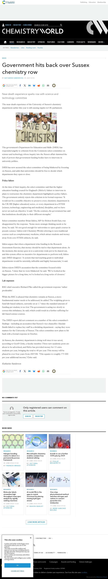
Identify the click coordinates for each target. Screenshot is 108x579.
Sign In (8, 25)
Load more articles (36, 522)
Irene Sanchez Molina (58, 509)
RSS (50, 538)
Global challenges (85, 562)
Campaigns (53, 562)
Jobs (22, 48)
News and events (39, 562)
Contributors (41, 538)
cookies (84, 572)
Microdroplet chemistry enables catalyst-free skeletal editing (36, 456)
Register (17, 25)
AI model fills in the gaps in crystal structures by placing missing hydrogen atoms (35, 496)
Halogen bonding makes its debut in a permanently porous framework (11, 457)
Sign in (28, 416)
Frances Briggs (13, 466)
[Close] (30, 538)
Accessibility (50, 553)
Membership (101, 2)
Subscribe (27, 25)
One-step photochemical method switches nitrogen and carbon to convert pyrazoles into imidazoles (59, 497)
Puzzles (40, 48)
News (4, 58)
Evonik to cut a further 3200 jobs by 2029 (59, 455)
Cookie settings (17, 571)
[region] (17, 556)
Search (61, 25)
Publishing (83, 2)
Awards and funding (68, 562)
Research (7, 451)
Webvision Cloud (102, 577)
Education (92, 2)
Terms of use (38, 553)
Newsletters (15, 48)
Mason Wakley (36, 506)
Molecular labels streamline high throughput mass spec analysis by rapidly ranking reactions (12, 496)
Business (53, 451)
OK (17, 565)
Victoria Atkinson (32, 464)
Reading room (31, 48)
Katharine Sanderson (14, 78)
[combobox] (47, 25)
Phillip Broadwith (55, 462)
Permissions (61, 553)
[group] (100, 42)
